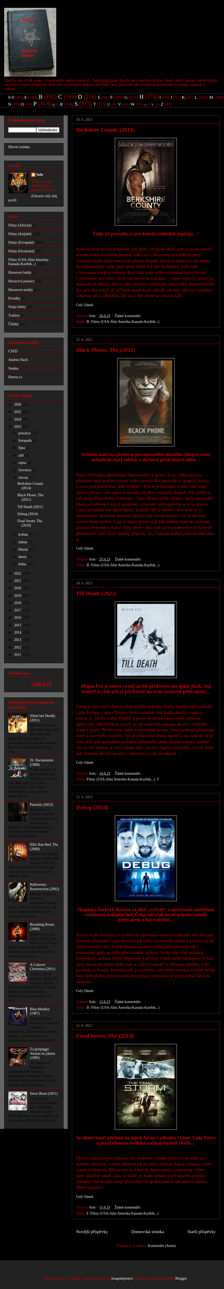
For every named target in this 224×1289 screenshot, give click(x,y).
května (23, 534)
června (23, 478)
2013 (18, 640)
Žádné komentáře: (128, 316)
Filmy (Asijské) (19, 234)
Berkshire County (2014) (105, 129)
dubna (23, 542)
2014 (18, 632)
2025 (18, 412)
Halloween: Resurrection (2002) (44, 887)
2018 (18, 603)
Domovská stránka (147, 1231)
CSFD (12, 351)
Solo (39, 175)
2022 (18, 573)
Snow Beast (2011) (44, 1093)
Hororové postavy (21, 281)
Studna (13, 368)
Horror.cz (15, 377)
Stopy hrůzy (17, 307)
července (25, 470)
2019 (18, 596)
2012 (18, 647)
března (23, 549)
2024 (18, 419)
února (22, 557)
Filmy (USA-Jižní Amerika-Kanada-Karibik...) (125, 322)
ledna (22, 564)
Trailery (14, 315)
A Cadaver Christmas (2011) (42, 967)
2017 (18, 610)
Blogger (181, 1278)
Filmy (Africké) (20, 225)
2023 (18, 427)
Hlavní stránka (19, 147)
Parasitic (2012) (41, 805)
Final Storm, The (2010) (105, 1036)
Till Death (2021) (96, 593)
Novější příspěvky (92, 1231)
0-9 (11, 97)
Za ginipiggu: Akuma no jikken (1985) (42, 1053)
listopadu (25, 440)
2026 (18, 404)
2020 (18, 588)
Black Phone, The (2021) (105, 350)
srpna (22, 463)
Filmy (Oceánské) (21, 251)
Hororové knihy (20, 273)
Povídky (14, 298)
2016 (18, 618)
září (21, 455)
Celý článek (84, 305)
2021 (18, 581)
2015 (18, 625)
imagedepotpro (122, 1278)
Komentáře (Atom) (162, 1246)
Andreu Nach (18, 360)
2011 (18, 655)
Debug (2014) (92, 807)
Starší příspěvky (201, 1231)
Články (13, 324)
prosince (25, 433)
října (22, 448)
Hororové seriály (20, 290)
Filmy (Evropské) (21, 242)
